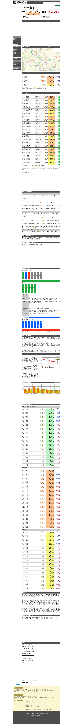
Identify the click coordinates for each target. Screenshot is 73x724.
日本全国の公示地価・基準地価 (27, 648)
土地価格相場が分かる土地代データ (36, 715)
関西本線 (49, 237)
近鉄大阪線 (26, 238)
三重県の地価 (15, 58)
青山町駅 (25, 77)
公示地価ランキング (26, 16)
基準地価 (14, 64)
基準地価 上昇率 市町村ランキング (28, 655)
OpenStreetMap (55, 70)
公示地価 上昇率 (15, 63)
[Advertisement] (17, 20)
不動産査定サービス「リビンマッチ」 (39, 697)
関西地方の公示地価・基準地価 (27, 646)
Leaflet (51, 70)
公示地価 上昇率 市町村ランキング (28, 651)
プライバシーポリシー (47, 709)
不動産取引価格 (15, 44)
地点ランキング (15, 40)
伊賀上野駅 (15, 49)
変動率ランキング (46, 16)
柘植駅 (14, 50)
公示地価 (14, 62)
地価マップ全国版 (16, 68)
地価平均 (14, 38)
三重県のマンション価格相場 (27, 658)
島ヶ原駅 (14, 53)
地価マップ (15, 39)
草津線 (37, 237)
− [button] (23, 50)
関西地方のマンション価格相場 (27, 660)
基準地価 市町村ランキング (26, 653)
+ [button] (23, 49)
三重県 (24, 7)
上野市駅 (25, 76)
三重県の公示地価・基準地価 (27, 644)
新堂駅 (14, 51)
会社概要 (39, 709)
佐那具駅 (14, 52)
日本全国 (23, 682)
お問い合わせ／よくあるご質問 (30, 709)
